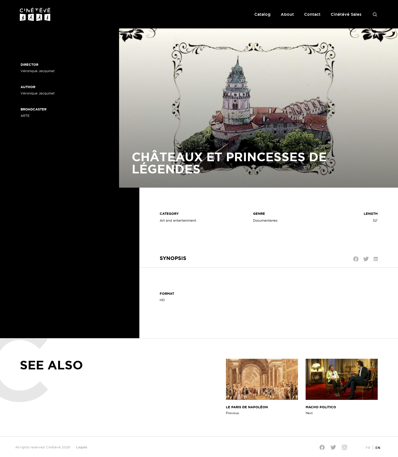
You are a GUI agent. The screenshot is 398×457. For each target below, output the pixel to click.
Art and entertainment (178, 220)
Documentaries (265, 220)
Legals (81, 447)
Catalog (262, 14)
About (287, 14)
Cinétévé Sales (346, 14)
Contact (312, 14)
